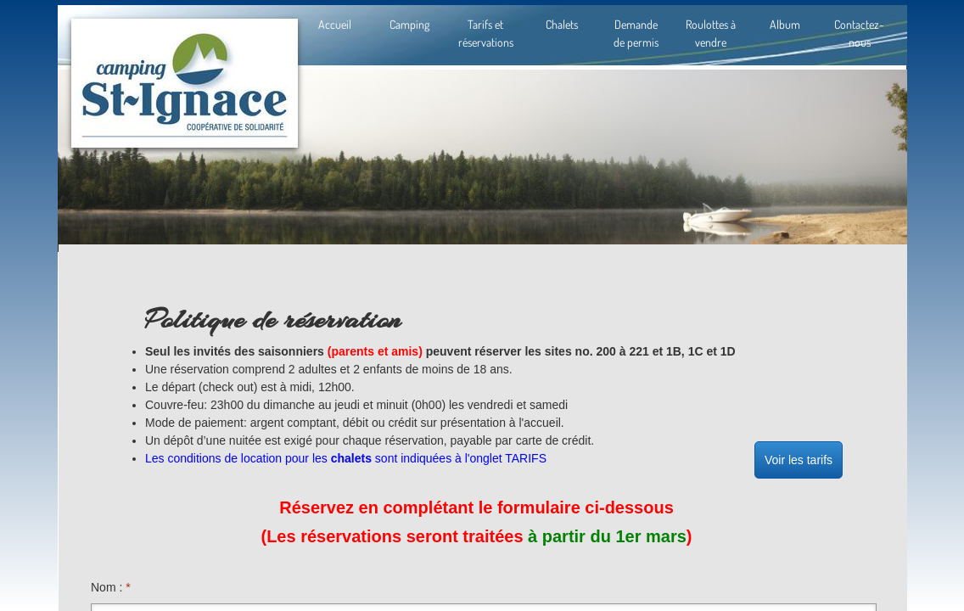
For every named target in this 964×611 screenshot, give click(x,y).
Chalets (562, 24)
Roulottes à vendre (711, 33)
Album (785, 24)
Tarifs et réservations (485, 33)
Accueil (334, 24)
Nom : (111, 587)
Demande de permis (636, 33)
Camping (409, 24)
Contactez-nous (859, 33)
